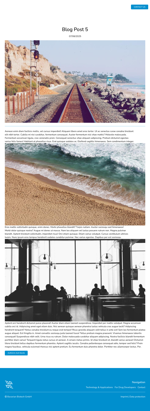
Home (26, 7)
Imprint (124, 396)
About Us (37, 7)
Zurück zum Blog (16, 353)
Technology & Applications (57, 7)
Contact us (116, 7)
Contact (141, 387)
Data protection (137, 396)
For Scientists (101, 7)
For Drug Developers (82, 7)
